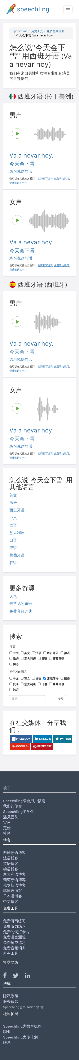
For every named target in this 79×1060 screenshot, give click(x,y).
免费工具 (37, 31)
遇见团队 (10, 817)
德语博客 (10, 869)
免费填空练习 (14, 942)
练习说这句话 (20, 171)
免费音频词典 (55, 31)
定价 (7, 828)
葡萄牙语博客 (14, 880)
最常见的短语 (20, 603)
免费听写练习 (14, 921)
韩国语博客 (12, 890)
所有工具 (10, 953)
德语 (13, 525)
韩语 (13, 563)
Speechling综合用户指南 (24, 801)
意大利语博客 (14, 874)
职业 (7, 1031)
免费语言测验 (14, 937)
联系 (7, 1042)
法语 (13, 502)
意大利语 (17, 532)
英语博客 (10, 863)
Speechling (20, 31)
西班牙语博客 (14, 852)
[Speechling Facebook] (7, 976)
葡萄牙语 (17, 555)
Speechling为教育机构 (22, 1026)
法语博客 (10, 858)
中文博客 (10, 901)
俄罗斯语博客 (14, 885)
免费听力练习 (14, 926)
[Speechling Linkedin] (30, 976)
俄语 (13, 548)
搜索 (60, 698)
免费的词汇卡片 (16, 932)
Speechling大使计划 (20, 1037)
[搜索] (27, 698)
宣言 (7, 822)
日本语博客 (12, 896)
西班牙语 (17, 510)
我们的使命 (12, 806)
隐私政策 (10, 996)
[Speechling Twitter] (18, 976)
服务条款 (10, 1001)
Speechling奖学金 (18, 811)
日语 (13, 540)
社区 (7, 833)
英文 (13, 495)
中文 (13, 517)
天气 (13, 596)
